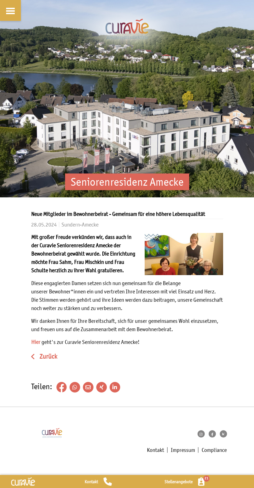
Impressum (183, 450)
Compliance (214, 450)
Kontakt (155, 450)
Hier (36, 342)
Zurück (47, 356)
